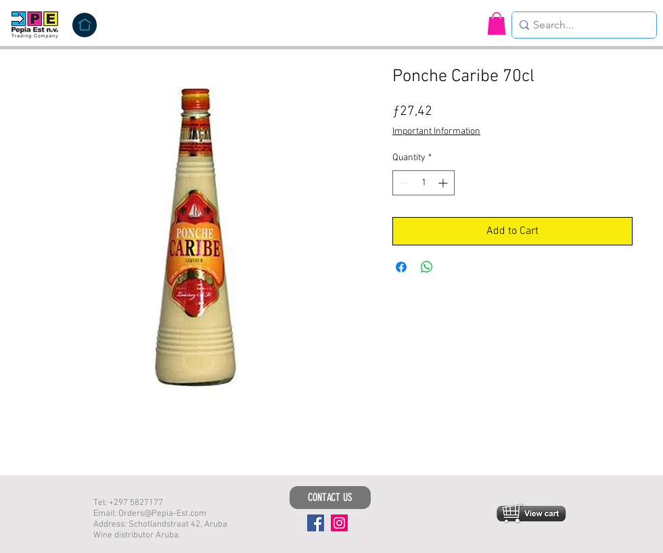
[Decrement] (402, 183)
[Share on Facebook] (401, 267)
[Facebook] (315, 522)
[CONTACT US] (330, 497)
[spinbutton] (423, 183)
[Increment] (444, 183)
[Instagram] (339, 522)
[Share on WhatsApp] (427, 267)
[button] (496, 23)
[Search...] (580, 25)
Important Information (436, 131)
